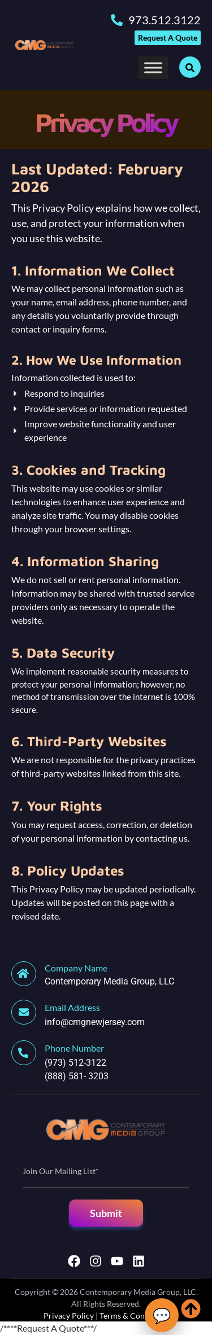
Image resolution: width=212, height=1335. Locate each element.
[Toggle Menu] (153, 67)
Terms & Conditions (134, 1315)
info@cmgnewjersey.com (95, 1022)
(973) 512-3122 (75, 1062)
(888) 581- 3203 (77, 1076)
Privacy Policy (69, 1315)
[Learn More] (106, 974)
